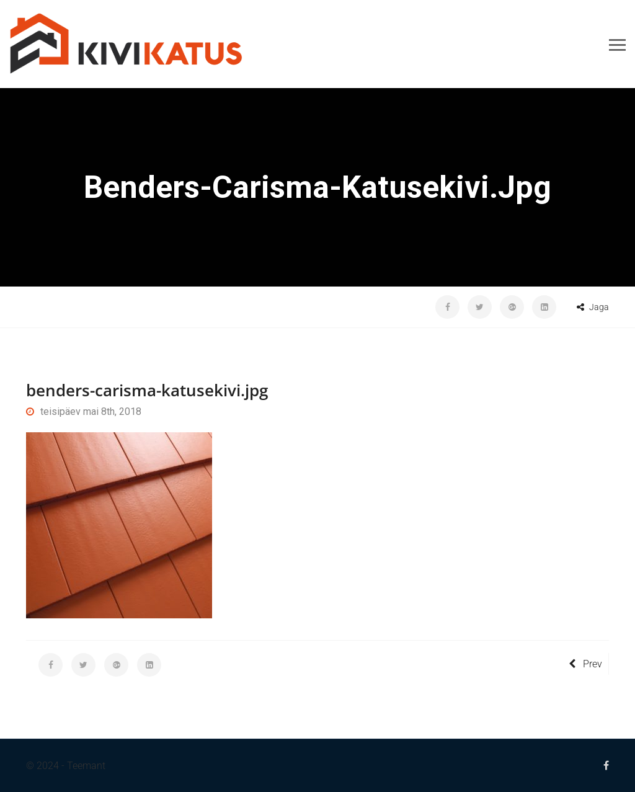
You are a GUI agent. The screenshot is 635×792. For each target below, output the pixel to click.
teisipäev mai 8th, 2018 (83, 411)
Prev (585, 664)
